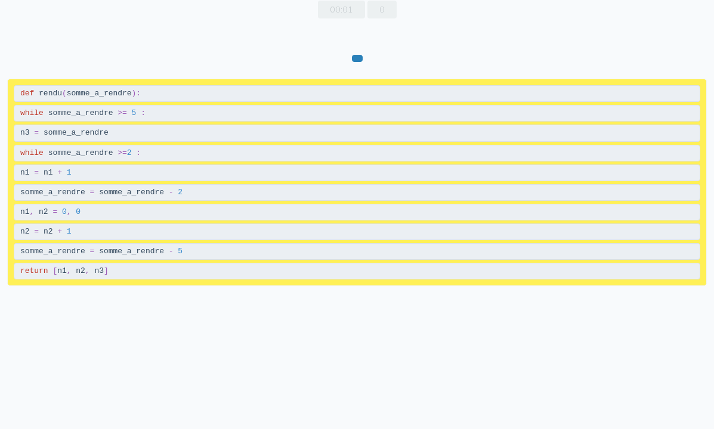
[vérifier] (357, 58)
